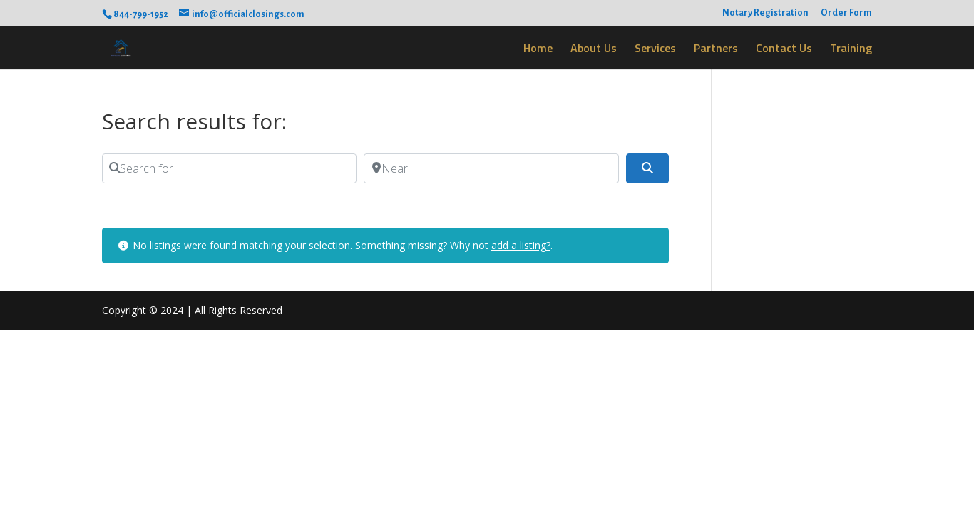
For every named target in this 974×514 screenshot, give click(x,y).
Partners (716, 49)
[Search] (647, 168)
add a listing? (520, 245)
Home (538, 49)
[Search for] (229, 168)
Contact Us (784, 49)
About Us (593, 49)
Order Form (846, 13)
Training (851, 49)
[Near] (491, 168)
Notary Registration (765, 13)
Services (655, 49)
